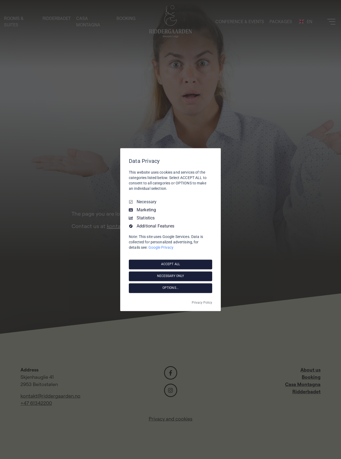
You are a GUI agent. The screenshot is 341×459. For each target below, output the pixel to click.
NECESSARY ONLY (170, 276)
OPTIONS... (170, 288)
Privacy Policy (202, 302)
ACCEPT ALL (170, 264)
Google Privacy (160, 247)
